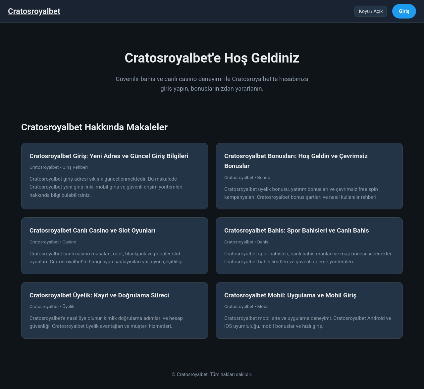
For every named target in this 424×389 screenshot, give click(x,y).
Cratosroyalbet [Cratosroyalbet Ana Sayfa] (34, 11)
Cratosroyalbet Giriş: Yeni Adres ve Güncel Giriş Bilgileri (108, 156)
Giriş (404, 11)
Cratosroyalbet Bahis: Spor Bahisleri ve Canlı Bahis (296, 230)
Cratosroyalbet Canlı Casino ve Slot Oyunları (92, 230)
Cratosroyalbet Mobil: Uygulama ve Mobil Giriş (290, 295)
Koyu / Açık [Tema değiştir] (371, 11)
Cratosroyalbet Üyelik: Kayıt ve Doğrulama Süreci (99, 295)
